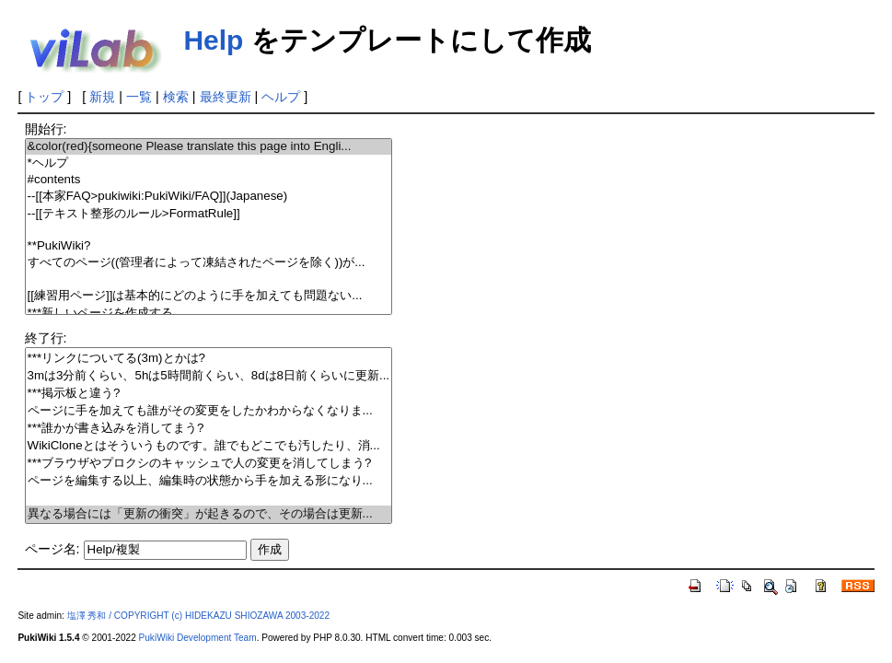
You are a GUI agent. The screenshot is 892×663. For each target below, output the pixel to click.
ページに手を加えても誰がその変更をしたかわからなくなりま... (209, 411)
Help (213, 40)
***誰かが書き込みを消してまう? (209, 428)
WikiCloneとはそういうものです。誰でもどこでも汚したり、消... (209, 446)
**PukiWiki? (209, 246)
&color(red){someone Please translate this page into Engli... (209, 147)
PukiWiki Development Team (198, 638)
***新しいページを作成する (209, 313)
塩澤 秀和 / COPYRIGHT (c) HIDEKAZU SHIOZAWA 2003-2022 (198, 616)
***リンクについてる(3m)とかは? (209, 358)
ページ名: (52, 548)
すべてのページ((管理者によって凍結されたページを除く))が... (209, 263)
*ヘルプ (209, 163)
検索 (176, 96)
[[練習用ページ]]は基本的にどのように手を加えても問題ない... (209, 296)
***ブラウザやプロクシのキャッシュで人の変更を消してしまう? (209, 463)
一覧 (139, 96)
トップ (44, 96)
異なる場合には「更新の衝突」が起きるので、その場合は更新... (209, 514)
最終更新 (225, 96)
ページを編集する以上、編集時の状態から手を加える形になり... (209, 481)
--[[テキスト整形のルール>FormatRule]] (209, 214)
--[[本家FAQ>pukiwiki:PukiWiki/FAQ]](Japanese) (209, 196)
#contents (209, 180)
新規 (102, 96)
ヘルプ (280, 96)
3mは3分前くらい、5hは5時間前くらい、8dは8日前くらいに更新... (209, 376)
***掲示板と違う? (209, 393)
